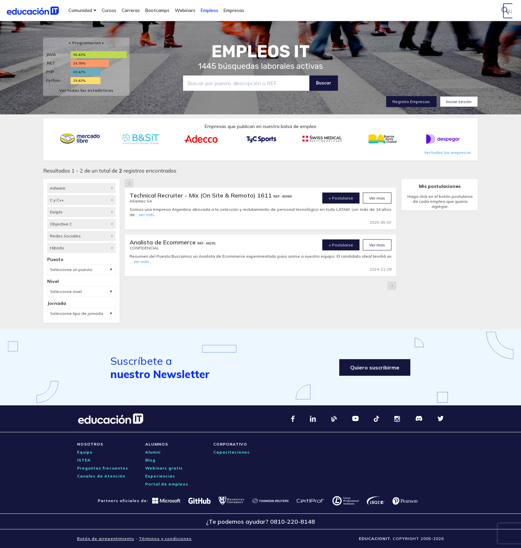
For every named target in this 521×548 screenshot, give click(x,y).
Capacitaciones (231, 452)
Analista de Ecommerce (163, 242)
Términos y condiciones (165, 538)
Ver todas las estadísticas (86, 90)
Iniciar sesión (458, 101)
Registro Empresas (411, 101)
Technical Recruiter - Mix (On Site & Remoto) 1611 (201, 195)
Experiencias (160, 476)
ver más (147, 214)
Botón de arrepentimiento (105, 538)
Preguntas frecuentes (102, 468)
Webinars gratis (164, 468)
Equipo (85, 452)
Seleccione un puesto (71, 269)
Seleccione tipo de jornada (76, 313)
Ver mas (377, 198)
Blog (150, 460)
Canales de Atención (101, 476)
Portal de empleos (166, 483)
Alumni (152, 452)
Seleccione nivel (66, 291)
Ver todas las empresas (447, 152)
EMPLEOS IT (260, 52)
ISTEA (84, 460)
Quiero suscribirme (372, 367)
